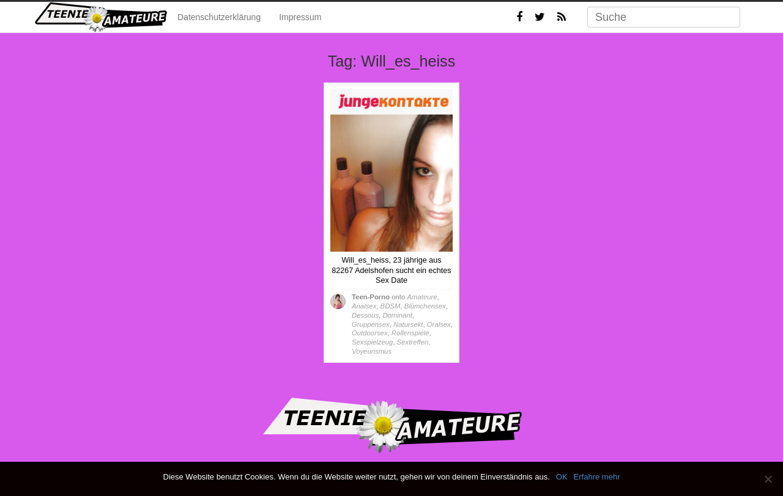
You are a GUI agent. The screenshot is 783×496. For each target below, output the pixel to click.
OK (562, 476)
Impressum (300, 17)
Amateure (422, 297)
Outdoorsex (370, 333)
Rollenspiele (410, 333)
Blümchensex (425, 306)
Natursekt (408, 324)
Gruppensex (371, 324)
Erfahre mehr (597, 476)
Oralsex (439, 324)
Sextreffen (413, 342)
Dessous (365, 315)
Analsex (364, 306)
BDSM (390, 306)
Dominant (397, 315)
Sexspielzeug (372, 342)
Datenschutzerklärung (219, 17)
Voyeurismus (372, 351)
